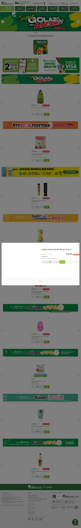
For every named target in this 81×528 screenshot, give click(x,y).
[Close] (77, 245)
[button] (76, 262)
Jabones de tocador (47, 254)
